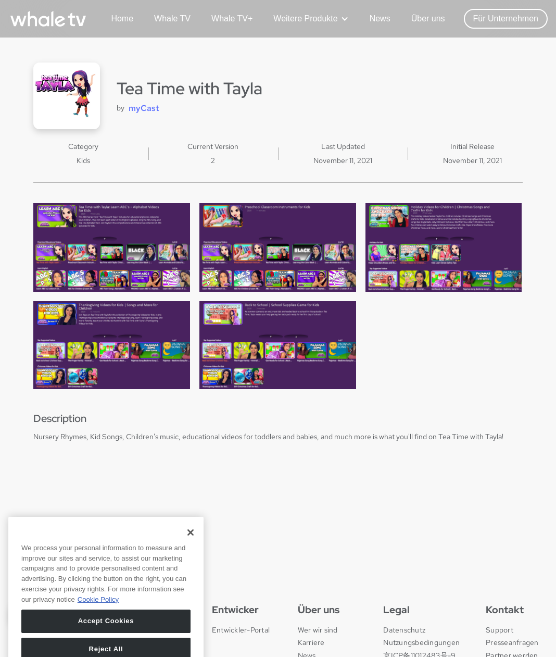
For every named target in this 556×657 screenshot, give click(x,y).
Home (122, 18)
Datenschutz (404, 630)
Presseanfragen (512, 642)
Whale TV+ (231, 18)
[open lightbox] (111, 247)
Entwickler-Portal (241, 630)
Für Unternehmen (505, 18)
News (380, 18)
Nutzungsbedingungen (421, 642)
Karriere (311, 642)
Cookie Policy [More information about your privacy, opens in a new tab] (98, 622)
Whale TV (172, 18)
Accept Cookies (106, 644)
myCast (144, 108)
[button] (307, 19)
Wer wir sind (318, 630)
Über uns (428, 18)
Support (499, 630)
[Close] (190, 555)
